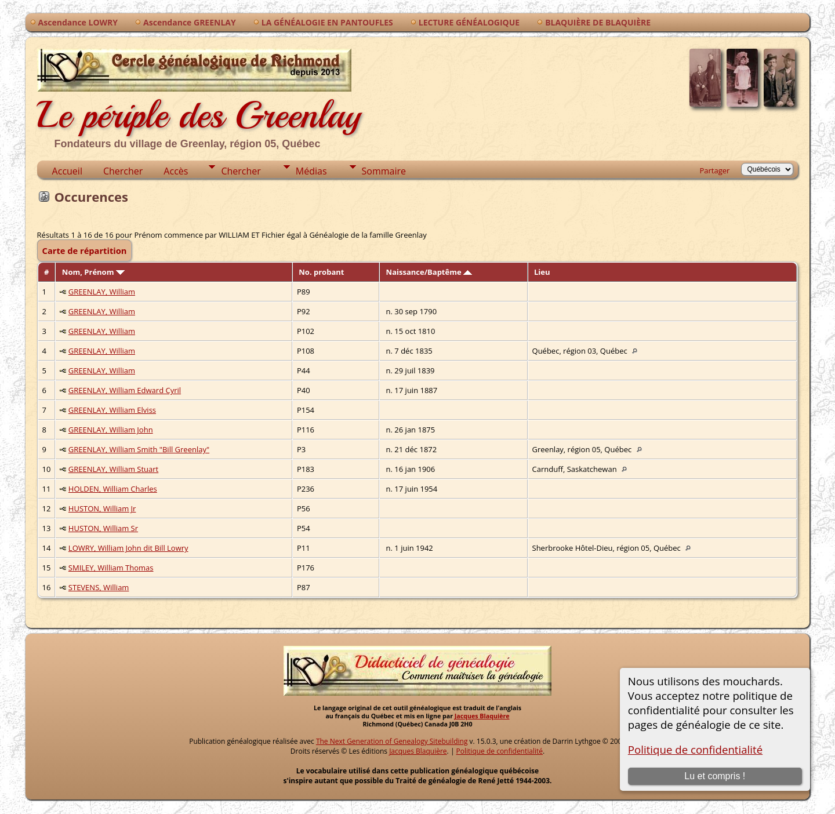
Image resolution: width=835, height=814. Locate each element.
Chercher (123, 171)
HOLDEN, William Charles (112, 489)
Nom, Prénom (93, 272)
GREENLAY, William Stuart (113, 469)
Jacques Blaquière (482, 716)
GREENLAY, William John (110, 429)
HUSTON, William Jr (102, 508)
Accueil (67, 171)
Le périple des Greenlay (199, 97)
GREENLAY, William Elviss (112, 410)
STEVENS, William (98, 587)
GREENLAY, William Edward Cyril (124, 390)
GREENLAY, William (101, 291)
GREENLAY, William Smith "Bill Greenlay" (138, 449)
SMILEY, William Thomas (111, 567)
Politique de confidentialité (695, 749)
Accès (176, 171)
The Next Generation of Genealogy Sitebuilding (392, 741)
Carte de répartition (84, 250)
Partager (715, 170)
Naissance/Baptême (429, 272)
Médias (311, 171)
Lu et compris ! (714, 776)
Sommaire (384, 171)
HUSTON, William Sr (103, 528)
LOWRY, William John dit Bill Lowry (128, 548)
